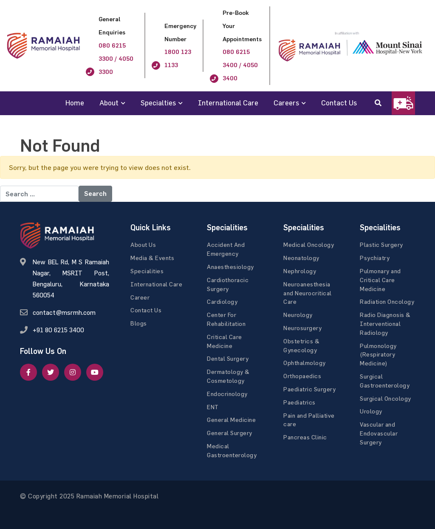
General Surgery (229, 432)
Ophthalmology (304, 362)
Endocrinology (227, 393)
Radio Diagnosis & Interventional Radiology (385, 323)
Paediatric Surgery (309, 389)
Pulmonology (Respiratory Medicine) (378, 354)
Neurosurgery (302, 327)
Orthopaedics (302, 375)
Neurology (298, 314)
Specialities (147, 270)
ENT (213, 406)
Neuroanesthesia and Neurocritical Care (307, 293)
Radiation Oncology (387, 301)
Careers (286, 103)
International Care (228, 103)
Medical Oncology (308, 244)
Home (74, 103)
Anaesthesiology (230, 266)
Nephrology (299, 270)
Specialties (158, 103)
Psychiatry (375, 257)
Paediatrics (299, 402)
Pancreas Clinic (305, 437)
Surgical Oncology (385, 398)
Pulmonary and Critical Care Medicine (380, 279)
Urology (371, 411)
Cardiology (222, 301)
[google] (72, 372)
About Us (143, 244)
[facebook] (28, 372)
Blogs (138, 323)
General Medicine (231, 419)
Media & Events (152, 257)
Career (140, 297)
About (109, 103)
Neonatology (301, 257)
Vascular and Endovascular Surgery (379, 433)
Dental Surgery (228, 358)
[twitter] (50, 372)
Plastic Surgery (381, 244)
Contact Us (339, 103)
